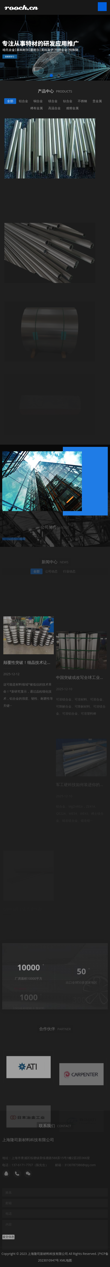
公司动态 (51, 574)
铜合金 (38, 102)
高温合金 (54, 109)
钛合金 (67, 102)
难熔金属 (72, 109)
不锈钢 (82, 102)
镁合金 (53, 102)
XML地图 (66, 1260)
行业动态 (69, 574)
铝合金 (23, 102)
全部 (10, 102)
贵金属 (97, 102)
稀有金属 (36, 109)
